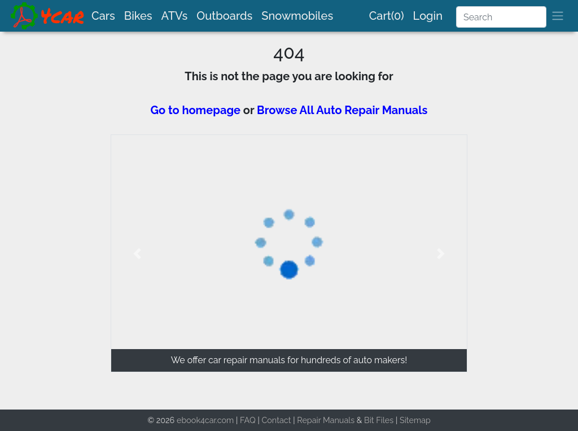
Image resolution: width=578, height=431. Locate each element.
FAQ (248, 420)
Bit (369, 420)
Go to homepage (196, 110)
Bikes (138, 16)
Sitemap (415, 420)
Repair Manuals (325, 420)
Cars (103, 16)
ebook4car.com (205, 420)
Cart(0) (386, 16)
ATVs (174, 16)
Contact (276, 420)
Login (428, 16)
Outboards (224, 16)
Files (384, 420)
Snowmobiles (297, 16)
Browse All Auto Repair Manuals (342, 110)
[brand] (48, 15)
